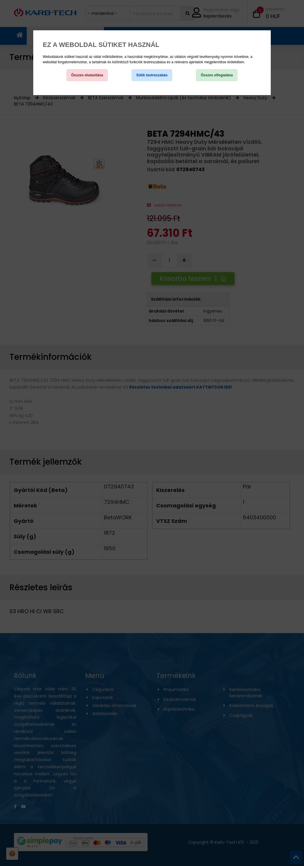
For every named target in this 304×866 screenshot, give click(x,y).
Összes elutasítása (87, 75)
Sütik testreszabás (151, 75)
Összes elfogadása (217, 75)
